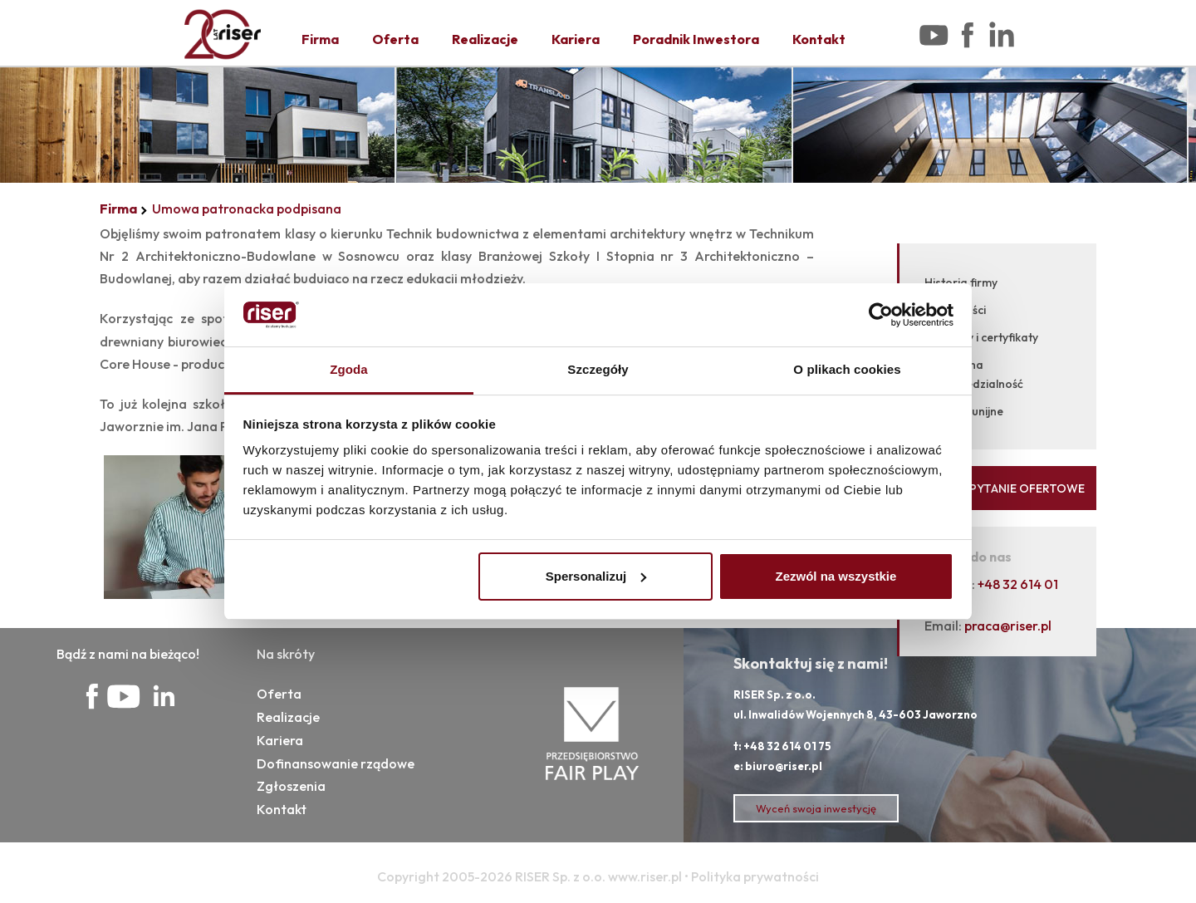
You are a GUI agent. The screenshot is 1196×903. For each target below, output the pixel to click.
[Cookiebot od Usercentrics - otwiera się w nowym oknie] (880, 314)
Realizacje (485, 39)
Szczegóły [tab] (597, 369)
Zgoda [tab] (349, 369)
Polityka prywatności (755, 876)
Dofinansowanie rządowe (335, 763)
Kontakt (819, 39)
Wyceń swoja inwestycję (816, 808)
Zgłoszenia (291, 786)
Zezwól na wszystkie (835, 576)
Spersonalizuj (596, 576)
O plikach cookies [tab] (846, 369)
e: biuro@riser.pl (777, 766)
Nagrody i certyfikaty (981, 337)
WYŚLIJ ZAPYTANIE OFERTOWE (998, 488)
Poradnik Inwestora (696, 39)
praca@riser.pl (1007, 625)
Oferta (395, 39)
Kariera (575, 39)
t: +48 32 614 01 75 (782, 746)
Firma (320, 39)
